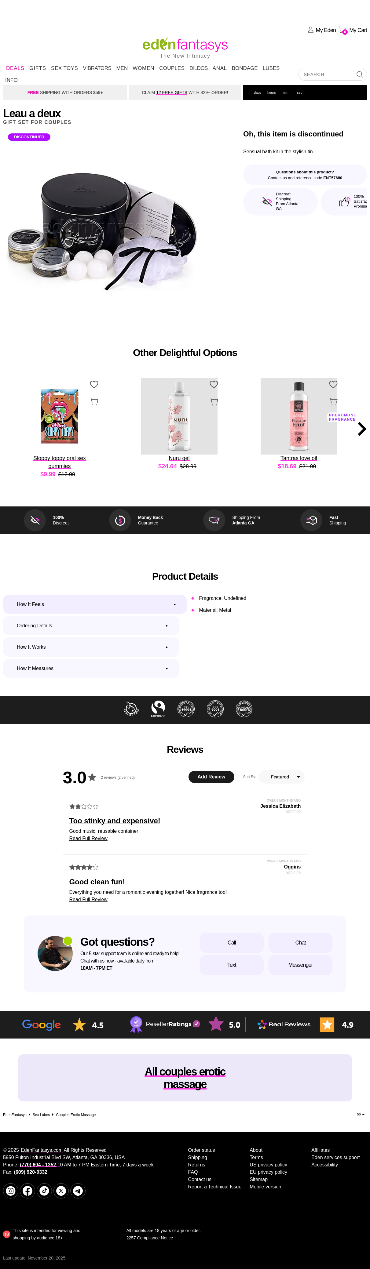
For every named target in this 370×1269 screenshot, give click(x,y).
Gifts (37, 68)
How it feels (30, 604)
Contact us (199, 1179)
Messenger (300, 965)
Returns (196, 1164)
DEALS (15, 68)
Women (143, 68)
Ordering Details (34, 625)
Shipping (197, 1157)
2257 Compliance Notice (149, 1237)
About (256, 1150)
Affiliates (320, 1150)
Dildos (198, 68)
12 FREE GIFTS (171, 92)
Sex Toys (64, 68)
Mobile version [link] (265, 1186)
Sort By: (249, 777)
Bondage (245, 68)
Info (11, 80)
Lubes (271, 68)
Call (232, 943)
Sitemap (259, 1179)
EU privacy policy (268, 1172)
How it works (31, 647)
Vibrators (97, 68)
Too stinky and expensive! (114, 821)
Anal (220, 68)
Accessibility (324, 1164)
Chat (300, 943)
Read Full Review (88, 838)
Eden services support (335, 1157)
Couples (172, 68)
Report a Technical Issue (215, 1186)
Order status (201, 1150)
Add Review (211, 776)
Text (231, 965)
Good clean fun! (97, 882)
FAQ (193, 1172)
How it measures (35, 668)
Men (122, 68)
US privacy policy (268, 1164)
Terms (256, 1157)
